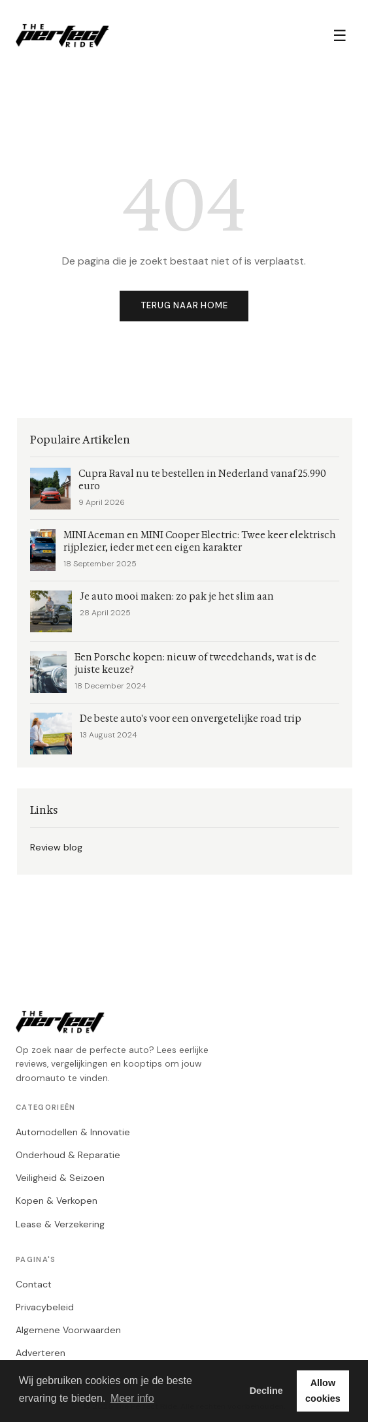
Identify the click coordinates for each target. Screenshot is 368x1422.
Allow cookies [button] (323, 1391)
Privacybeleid (45, 1307)
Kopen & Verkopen (56, 1200)
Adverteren (40, 1353)
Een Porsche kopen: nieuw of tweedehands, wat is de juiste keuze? (195, 663)
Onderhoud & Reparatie (68, 1155)
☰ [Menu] (340, 35)
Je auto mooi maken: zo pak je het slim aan (177, 596)
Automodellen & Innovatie (73, 1132)
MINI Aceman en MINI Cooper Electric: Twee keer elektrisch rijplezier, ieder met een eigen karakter (199, 541)
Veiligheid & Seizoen (60, 1178)
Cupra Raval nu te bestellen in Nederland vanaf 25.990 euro (202, 480)
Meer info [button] (132, 1398)
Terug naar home (184, 305)
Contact (34, 1284)
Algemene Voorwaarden (68, 1330)
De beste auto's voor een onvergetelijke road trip (190, 719)
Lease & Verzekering (60, 1224)
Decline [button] (266, 1390)
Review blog (56, 847)
